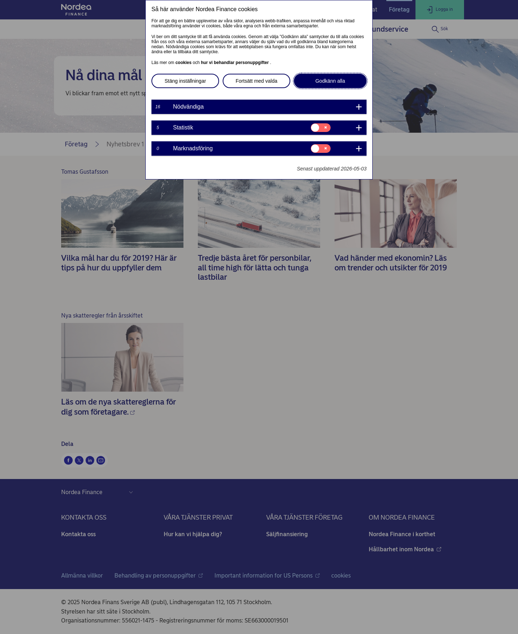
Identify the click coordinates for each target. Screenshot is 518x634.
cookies (184, 62)
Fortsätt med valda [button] (256, 81)
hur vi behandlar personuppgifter (235, 62)
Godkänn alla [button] (330, 81)
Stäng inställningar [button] (185, 81)
